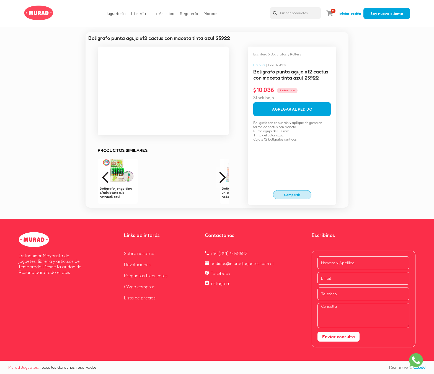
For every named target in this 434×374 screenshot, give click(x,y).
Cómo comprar (139, 286)
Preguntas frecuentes (145, 275)
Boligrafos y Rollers (286, 54)
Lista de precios (140, 298)
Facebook (218, 273)
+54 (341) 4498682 (226, 253)
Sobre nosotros (139, 253)
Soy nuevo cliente (386, 13)
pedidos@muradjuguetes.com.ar (239, 263)
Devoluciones (137, 264)
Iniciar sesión (350, 13)
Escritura (260, 54)
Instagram (217, 283)
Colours (259, 65)
